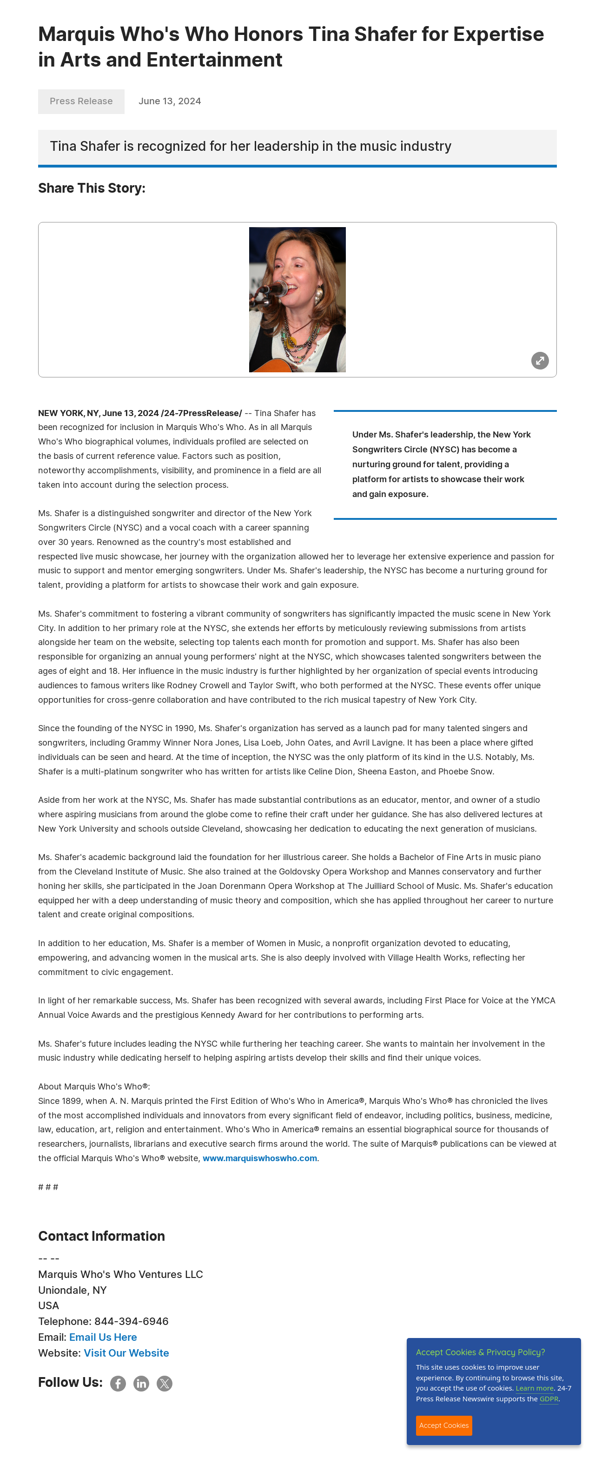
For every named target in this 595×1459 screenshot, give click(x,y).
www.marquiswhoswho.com (260, 1159)
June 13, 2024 (170, 101)
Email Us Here (103, 1337)
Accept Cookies (444, 1425)
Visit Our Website (126, 1353)
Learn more (535, 1387)
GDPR (549, 1398)
